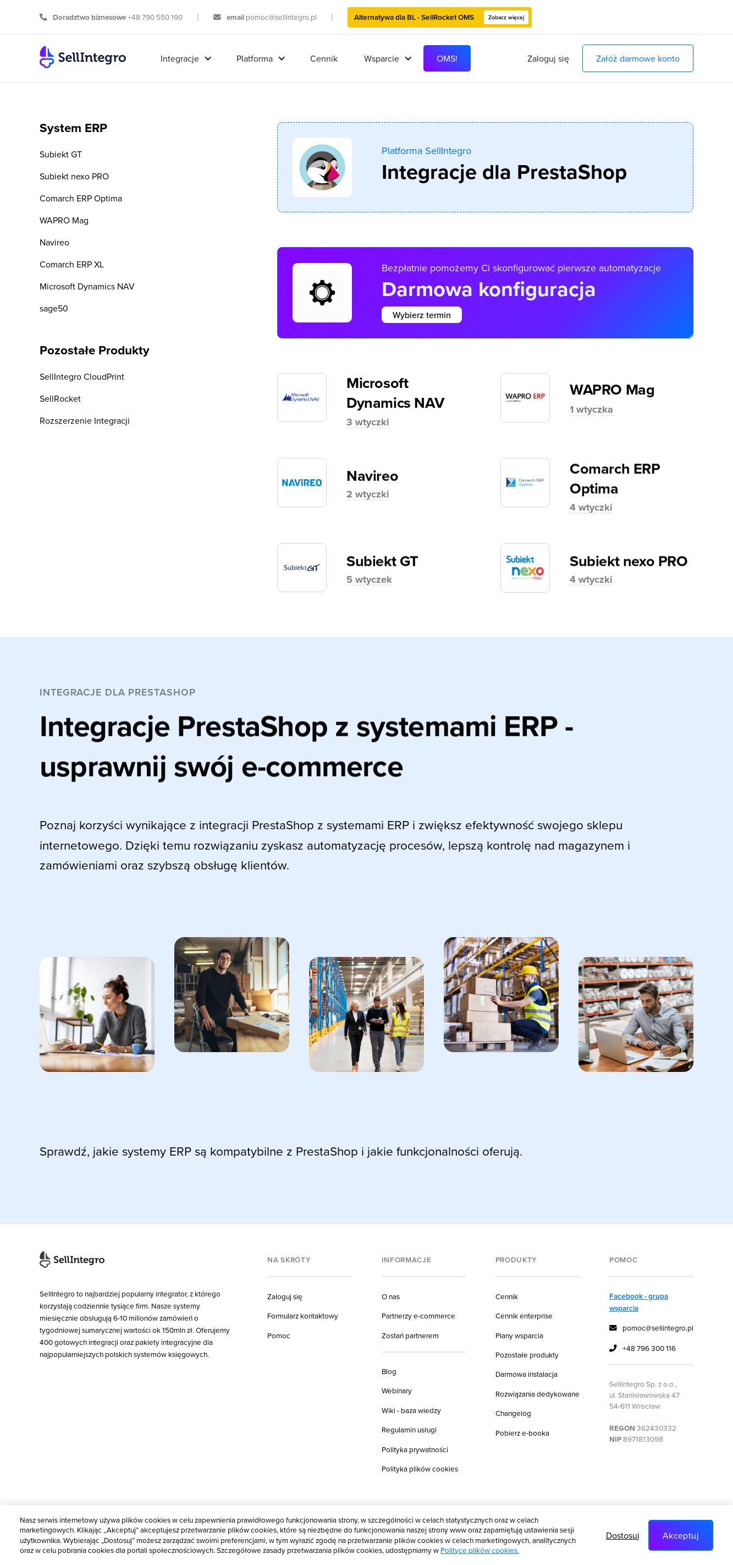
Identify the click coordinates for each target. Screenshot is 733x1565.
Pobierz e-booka (522, 1432)
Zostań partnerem (410, 1335)
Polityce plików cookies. (479, 1550)
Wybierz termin (422, 315)
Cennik (324, 58)
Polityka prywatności (415, 1449)
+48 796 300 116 (642, 1349)
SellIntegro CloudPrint (82, 376)
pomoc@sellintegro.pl (651, 1328)
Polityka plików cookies (420, 1468)
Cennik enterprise (524, 1315)
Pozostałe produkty (527, 1354)
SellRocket (60, 398)
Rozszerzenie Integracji (85, 420)
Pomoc (278, 1335)
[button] (185, 58)
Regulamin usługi (409, 1429)
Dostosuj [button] (623, 1535)
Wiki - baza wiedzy (411, 1410)
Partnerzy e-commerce (418, 1315)
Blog (389, 1371)
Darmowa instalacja (526, 1374)
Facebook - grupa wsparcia (638, 1302)
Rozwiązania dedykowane (537, 1393)
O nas (391, 1296)
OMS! (447, 58)
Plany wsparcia (519, 1335)
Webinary (397, 1390)
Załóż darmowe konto (638, 58)
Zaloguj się (548, 58)
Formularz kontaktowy (302, 1315)
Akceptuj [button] (681, 1535)
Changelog (513, 1413)
